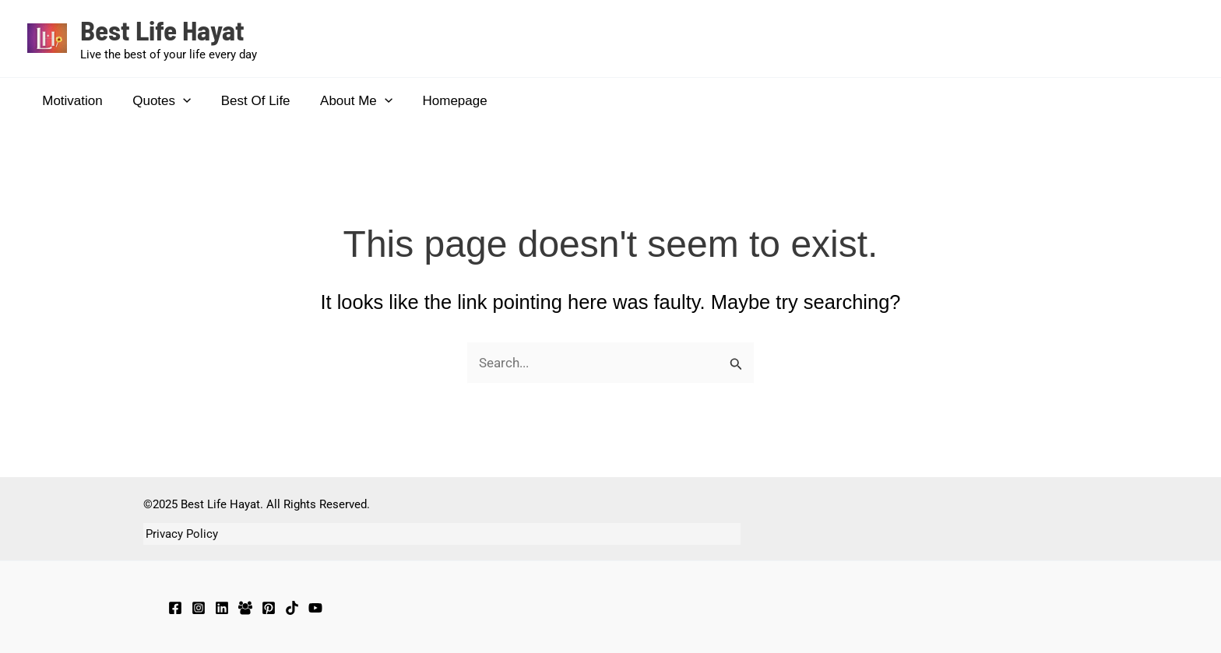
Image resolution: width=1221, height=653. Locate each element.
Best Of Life (246, 100)
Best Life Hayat (162, 29)
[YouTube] (315, 608)
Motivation (70, 100)
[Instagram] (199, 608)
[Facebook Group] (245, 608)
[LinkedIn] (222, 608)
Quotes (156, 101)
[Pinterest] (269, 608)
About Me (344, 101)
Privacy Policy (179, 534)
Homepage (438, 100)
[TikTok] (292, 608)
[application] (177, 101)
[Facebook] (175, 608)
